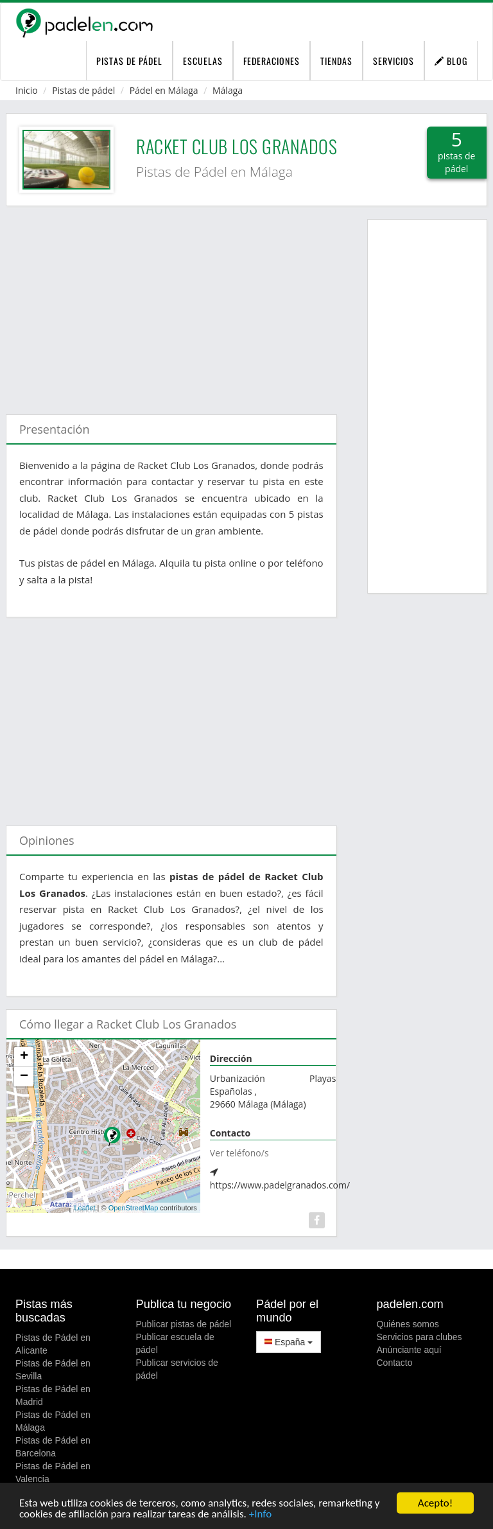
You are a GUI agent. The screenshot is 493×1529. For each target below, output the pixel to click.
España (288, 1342)
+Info (260, 1514)
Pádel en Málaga (164, 90)
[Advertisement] (171, 304)
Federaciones (271, 60)
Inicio (26, 90)
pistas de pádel (129, 60)
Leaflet (84, 1208)
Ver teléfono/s (239, 1153)
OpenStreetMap (133, 1208)
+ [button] (24, 1056)
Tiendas (336, 60)
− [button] (24, 1076)
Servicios (393, 60)
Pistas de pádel (83, 90)
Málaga (227, 90)
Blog (451, 60)
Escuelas (203, 60)
